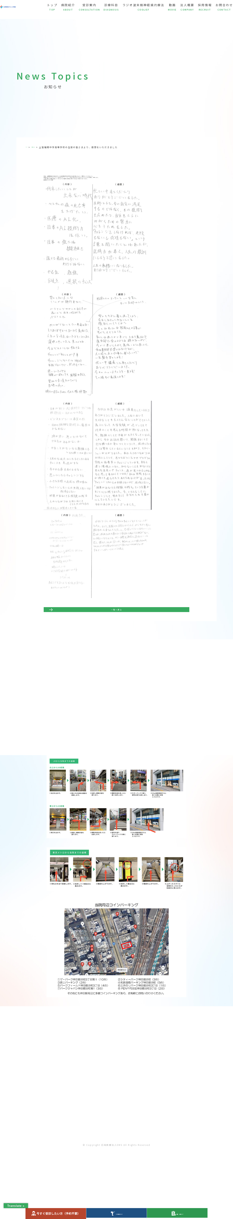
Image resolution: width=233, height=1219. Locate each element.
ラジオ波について (116, 1213)
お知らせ (40, 147)
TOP (28, 147)
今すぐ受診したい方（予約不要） (55, 1213)
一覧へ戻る (116, 633)
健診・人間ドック (177, 1213)
